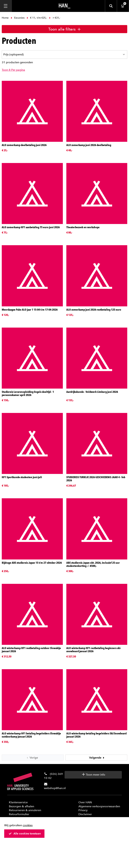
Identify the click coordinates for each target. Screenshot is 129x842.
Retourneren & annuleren (25, 810)
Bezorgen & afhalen (21, 806)
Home (5, 17)
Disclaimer (85, 814)
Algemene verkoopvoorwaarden (99, 806)
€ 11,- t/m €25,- (37, 17)
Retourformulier (19, 814)
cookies (28, 825)
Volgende (97, 757)
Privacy (83, 810)
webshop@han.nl (55, 788)
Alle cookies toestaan (25, 833)
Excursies (17, 17)
